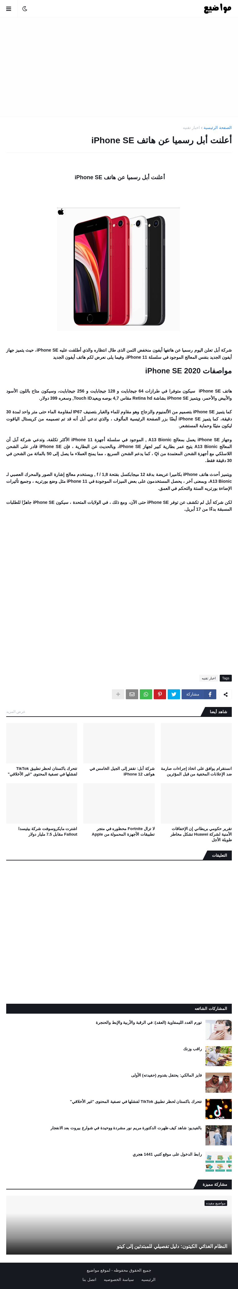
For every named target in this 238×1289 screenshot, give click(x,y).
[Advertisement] (119, 67)
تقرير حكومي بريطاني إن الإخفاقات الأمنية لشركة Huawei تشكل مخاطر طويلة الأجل (201, 834)
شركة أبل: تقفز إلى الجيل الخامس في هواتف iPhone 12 (122, 771)
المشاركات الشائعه (211, 1008)
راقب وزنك (192, 1049)
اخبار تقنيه (191, 127)
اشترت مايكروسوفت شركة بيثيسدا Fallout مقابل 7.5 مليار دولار (47, 831)
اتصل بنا (89, 1279)
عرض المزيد (15, 711)
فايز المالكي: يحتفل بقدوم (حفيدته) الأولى (166, 1075)
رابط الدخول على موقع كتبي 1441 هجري (167, 1154)
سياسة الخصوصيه (119, 1279)
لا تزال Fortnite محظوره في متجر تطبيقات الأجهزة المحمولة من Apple (123, 831)
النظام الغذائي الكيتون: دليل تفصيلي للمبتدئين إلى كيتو (172, 1246)
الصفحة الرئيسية (218, 127)
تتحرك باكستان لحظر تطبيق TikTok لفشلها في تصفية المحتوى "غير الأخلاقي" (42, 771)
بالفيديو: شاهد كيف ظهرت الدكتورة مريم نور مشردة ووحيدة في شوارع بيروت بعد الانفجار (126, 1128)
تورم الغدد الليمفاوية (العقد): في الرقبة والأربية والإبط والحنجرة (149, 1022)
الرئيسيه (148, 1279)
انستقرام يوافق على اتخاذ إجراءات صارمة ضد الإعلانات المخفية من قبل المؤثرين (196, 771)
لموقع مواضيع (98, 1270)
